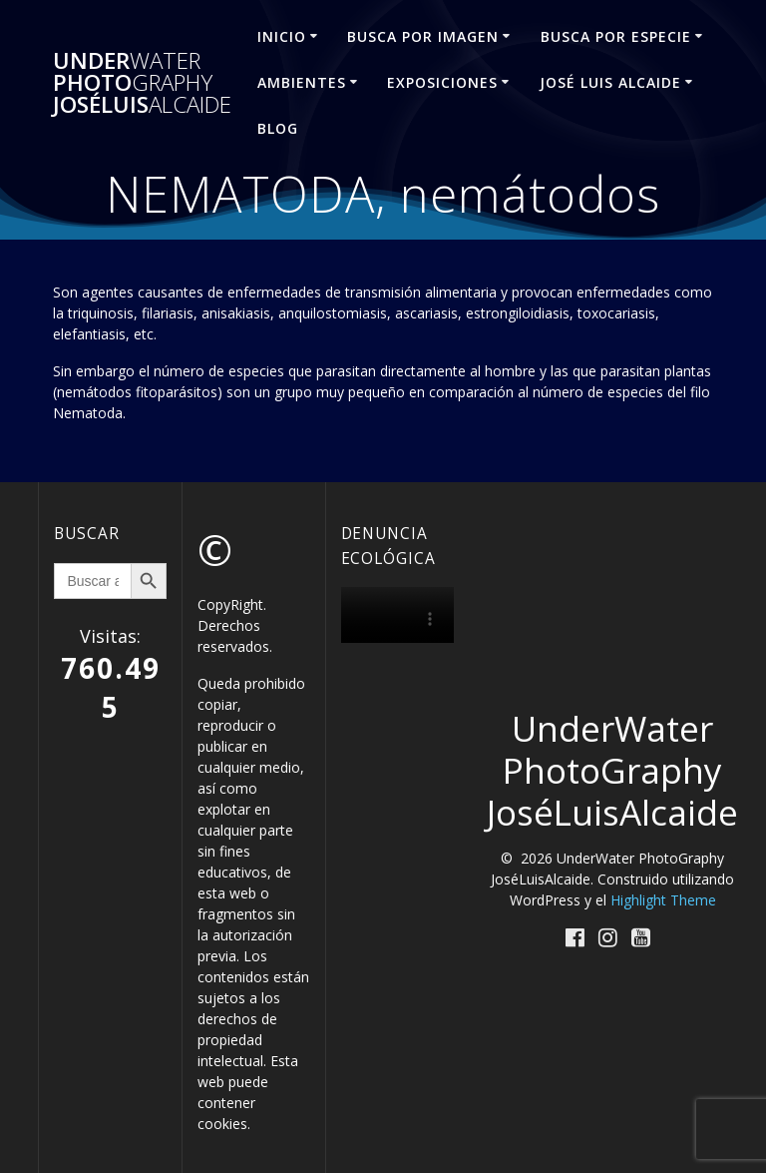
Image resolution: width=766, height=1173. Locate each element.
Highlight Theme (663, 899)
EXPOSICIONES (442, 82)
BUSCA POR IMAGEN (423, 36)
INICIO (281, 36)
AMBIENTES (301, 82)
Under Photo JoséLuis (142, 83)
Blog (277, 128)
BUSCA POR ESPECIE (616, 36)
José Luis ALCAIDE (610, 82)
